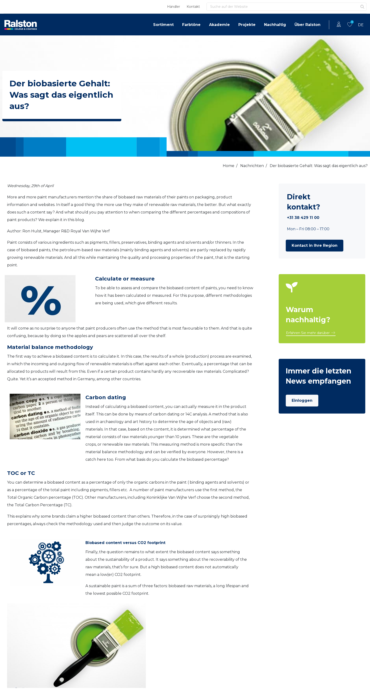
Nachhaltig (275, 24)
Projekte (247, 24)
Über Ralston (307, 24)
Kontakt (193, 6)
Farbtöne (191, 24)
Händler (173, 6)
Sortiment (163, 24)
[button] (314, 245)
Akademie (219, 24)
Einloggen (302, 400)
